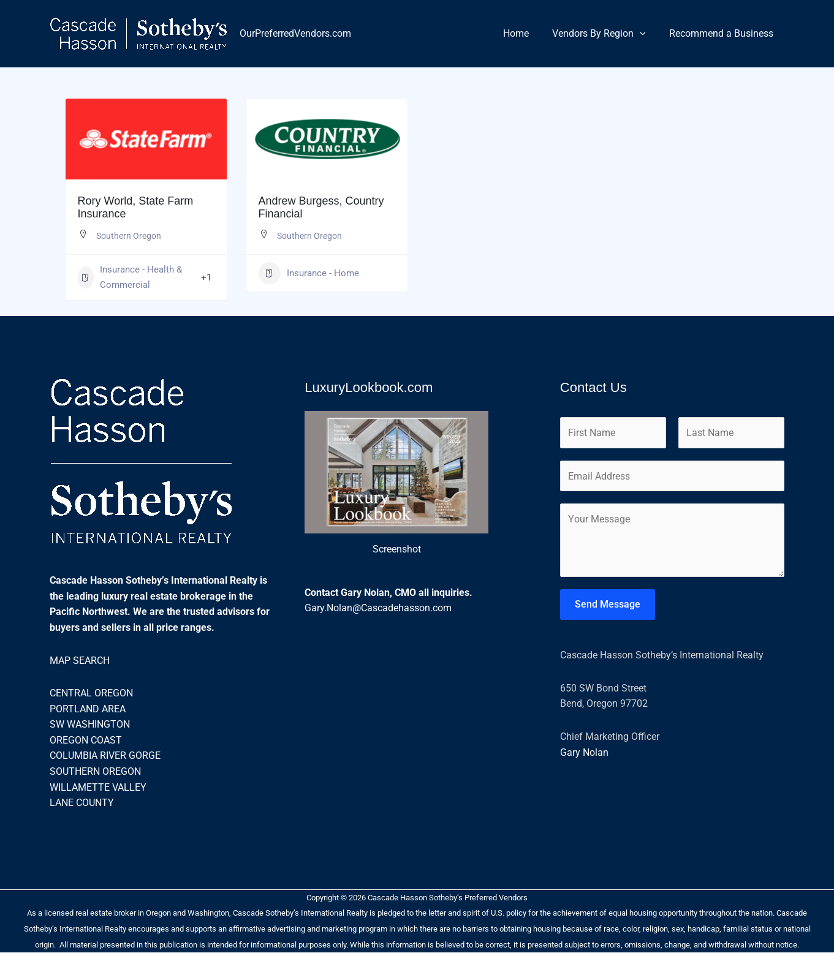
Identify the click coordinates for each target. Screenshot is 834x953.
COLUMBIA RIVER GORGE (105, 757)
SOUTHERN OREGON (95, 772)
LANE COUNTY (82, 803)
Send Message (607, 606)
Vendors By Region (604, 33)
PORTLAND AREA (88, 709)
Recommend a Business (723, 33)
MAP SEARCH (80, 661)
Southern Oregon (128, 236)
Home (525, 33)
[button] (645, 33)
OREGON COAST (86, 741)
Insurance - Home (309, 273)
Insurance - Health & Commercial (130, 277)
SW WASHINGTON (90, 725)
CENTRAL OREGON (91, 693)
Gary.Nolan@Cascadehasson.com (378, 608)
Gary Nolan (584, 754)
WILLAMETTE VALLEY (98, 788)
